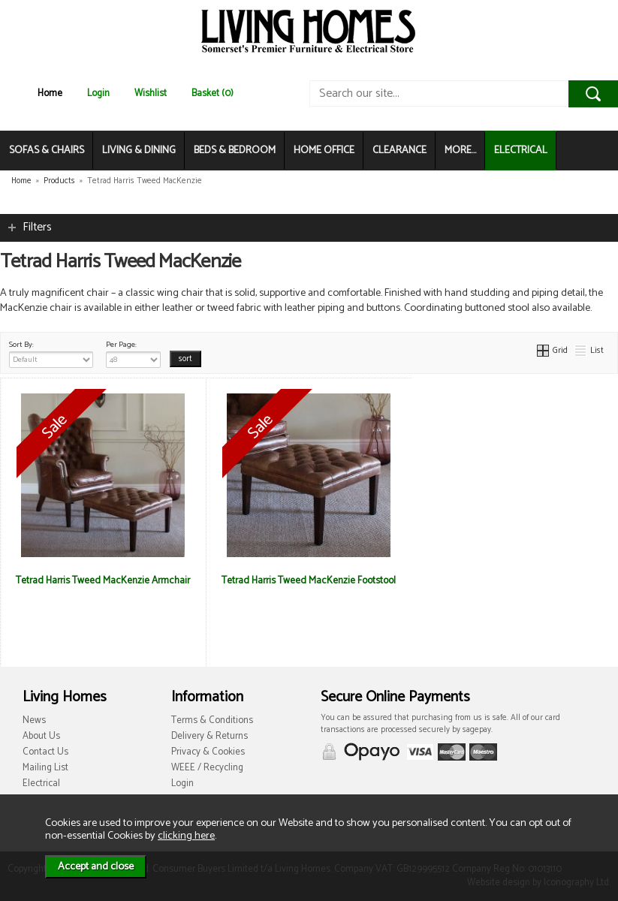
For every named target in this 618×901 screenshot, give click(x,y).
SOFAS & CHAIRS (46, 150)
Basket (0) (212, 93)
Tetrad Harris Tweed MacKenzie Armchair (103, 580)
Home (50, 93)
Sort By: (51, 353)
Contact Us (45, 752)
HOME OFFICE (324, 150)
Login (98, 93)
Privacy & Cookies (208, 752)
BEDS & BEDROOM (235, 150)
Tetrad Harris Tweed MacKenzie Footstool (309, 580)
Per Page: (133, 353)
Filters (37, 227)
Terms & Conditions (212, 720)
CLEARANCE (399, 150)
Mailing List (45, 768)
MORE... (460, 150)
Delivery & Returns (209, 736)
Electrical (41, 783)
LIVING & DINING (139, 150)
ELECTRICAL (520, 150)
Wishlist (150, 93)
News (34, 720)
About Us (41, 736)
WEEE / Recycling (207, 768)
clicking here (186, 836)
